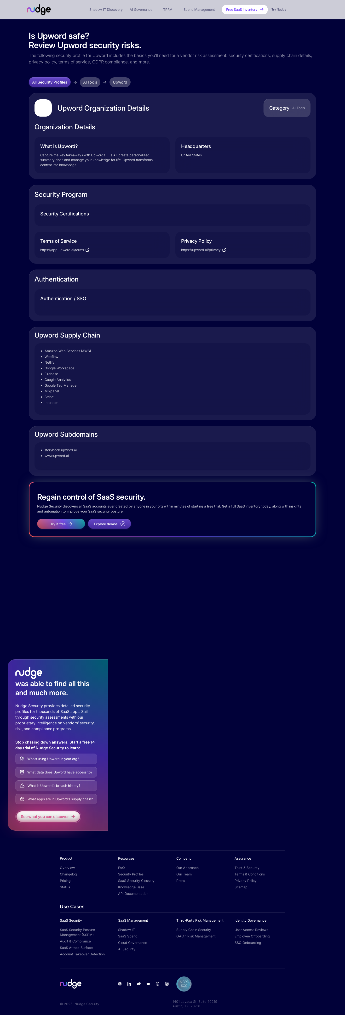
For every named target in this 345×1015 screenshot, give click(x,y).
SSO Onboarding (248, 943)
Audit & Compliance (75, 941)
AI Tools (90, 82)
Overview (67, 868)
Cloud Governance (132, 943)
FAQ (121, 868)
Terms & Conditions (250, 874)
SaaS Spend (128, 936)
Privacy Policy (246, 881)
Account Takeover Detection (82, 954)
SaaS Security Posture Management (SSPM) (77, 932)
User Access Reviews (251, 930)
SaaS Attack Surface (76, 948)
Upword (120, 82)
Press (180, 881)
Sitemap (241, 887)
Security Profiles (131, 874)
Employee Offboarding (252, 936)
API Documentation (133, 893)
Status (65, 887)
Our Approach (187, 868)
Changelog (68, 874)
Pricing (65, 881)
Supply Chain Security (193, 930)
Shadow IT (126, 930)
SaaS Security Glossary (136, 881)
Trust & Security (247, 868)
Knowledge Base (131, 887)
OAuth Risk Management (196, 936)
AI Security (126, 949)
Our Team (184, 874)
